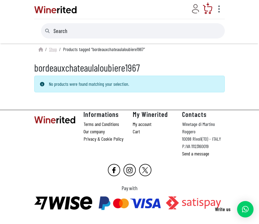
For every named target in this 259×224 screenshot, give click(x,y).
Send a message (195, 154)
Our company (94, 131)
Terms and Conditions (101, 124)
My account (142, 124)
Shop (53, 49)
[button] (245, 209)
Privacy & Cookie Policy (103, 139)
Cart (136, 131)
